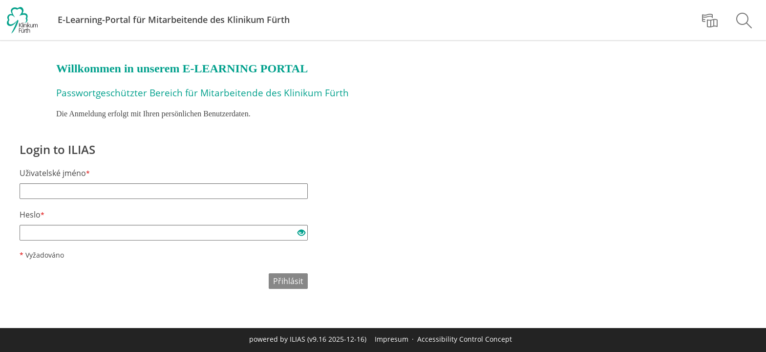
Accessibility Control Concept (464, 339)
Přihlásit (288, 281)
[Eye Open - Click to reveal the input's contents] (301, 233)
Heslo (32, 214)
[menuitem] (709, 20)
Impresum (391, 339)
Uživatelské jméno (55, 173)
